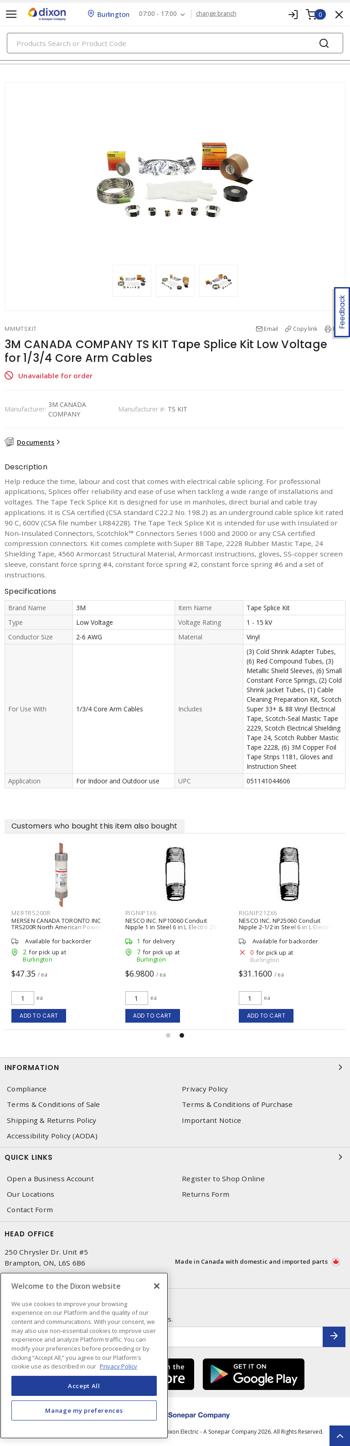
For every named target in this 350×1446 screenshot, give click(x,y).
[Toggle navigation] (11, 14)
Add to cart (39, 1015)
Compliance (27, 1089)
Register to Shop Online (223, 1178)
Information (175, 1067)
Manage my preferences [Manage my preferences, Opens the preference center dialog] (84, 1410)
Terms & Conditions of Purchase (237, 1104)
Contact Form (30, 1209)
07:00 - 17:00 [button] (158, 14)
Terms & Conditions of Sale (53, 1104)
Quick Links (175, 1157)
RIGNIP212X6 (258, 913)
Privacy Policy (205, 1089)
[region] (84, 1355)
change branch (216, 13)
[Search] (175, 43)
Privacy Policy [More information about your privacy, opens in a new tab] (118, 1366)
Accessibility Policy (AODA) (52, 1136)
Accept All (84, 1386)
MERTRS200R (31, 913)
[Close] (157, 1286)
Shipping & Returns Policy (51, 1120)
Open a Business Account (50, 1178)
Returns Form (205, 1194)
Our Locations (30, 1194)
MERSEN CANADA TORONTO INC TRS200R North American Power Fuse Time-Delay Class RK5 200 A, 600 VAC (57, 930)
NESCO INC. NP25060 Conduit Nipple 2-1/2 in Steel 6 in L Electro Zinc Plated (286, 926)
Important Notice (211, 1120)
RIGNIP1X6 (141, 913)
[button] (168, 1035)
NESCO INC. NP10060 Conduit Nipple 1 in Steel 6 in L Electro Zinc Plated (173, 926)
